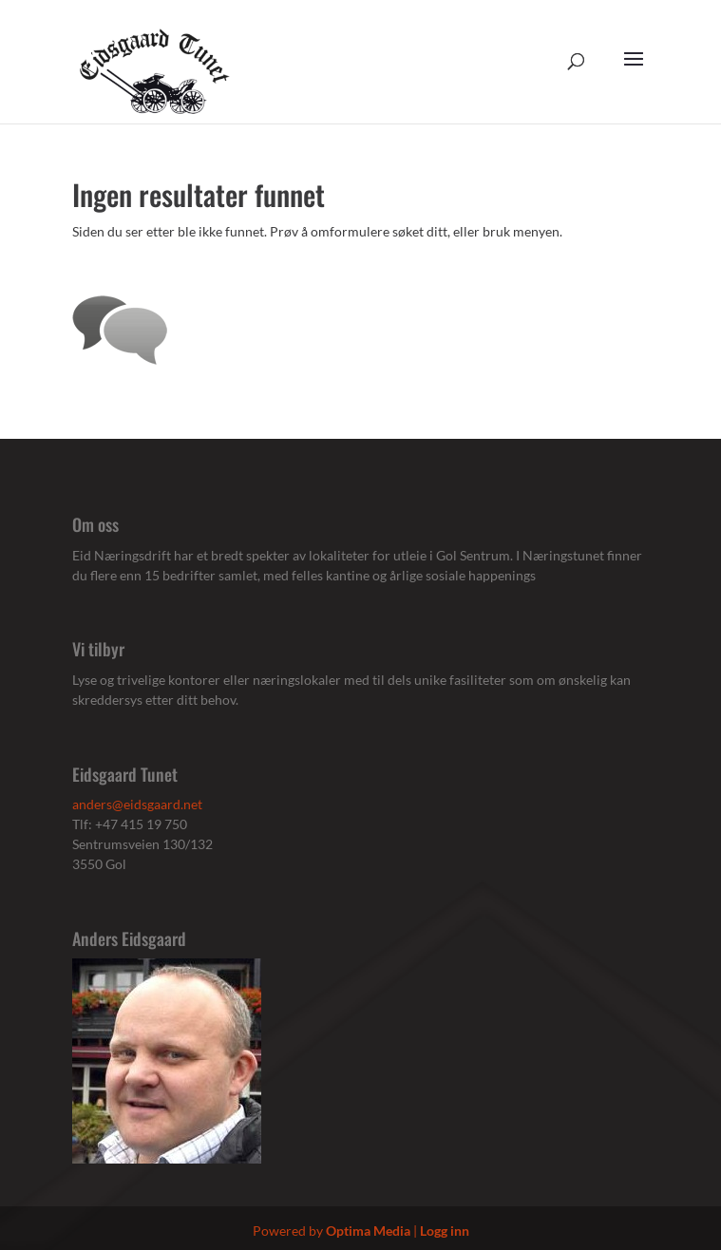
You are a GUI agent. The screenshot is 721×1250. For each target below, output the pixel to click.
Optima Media (368, 1230)
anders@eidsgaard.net (137, 804)
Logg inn (444, 1230)
